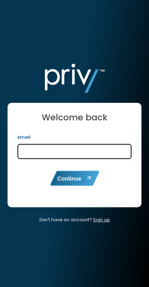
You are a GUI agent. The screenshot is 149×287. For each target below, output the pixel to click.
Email (23, 137)
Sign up (101, 219)
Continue (74, 178)
